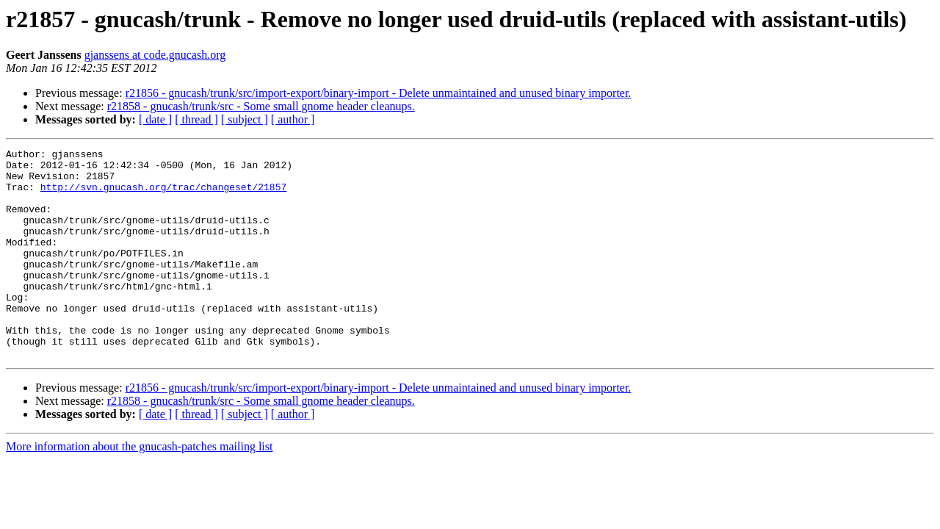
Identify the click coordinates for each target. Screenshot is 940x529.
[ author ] (293, 119)
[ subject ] (244, 119)
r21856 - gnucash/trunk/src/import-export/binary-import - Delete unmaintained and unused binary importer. (379, 93)
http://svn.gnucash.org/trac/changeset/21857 (163, 195)
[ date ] (155, 119)
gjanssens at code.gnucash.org (155, 54)
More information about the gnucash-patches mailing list (139, 488)
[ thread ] (196, 119)
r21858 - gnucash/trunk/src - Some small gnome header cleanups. (261, 106)
